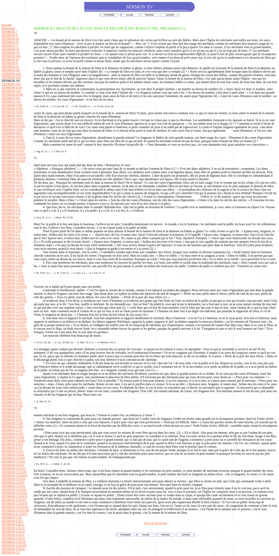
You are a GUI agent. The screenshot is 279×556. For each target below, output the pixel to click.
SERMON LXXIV (13, 283)
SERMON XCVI (12, 364)
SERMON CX (11, 412)
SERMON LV (11, 217)
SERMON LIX (11, 231)
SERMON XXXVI (13, 154)
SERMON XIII (11, 74)
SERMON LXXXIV (14, 322)
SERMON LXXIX (13, 304)
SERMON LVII (11, 224)
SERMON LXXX (13, 308)
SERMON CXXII (13, 454)
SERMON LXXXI (13, 311)
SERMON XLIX (12, 196)
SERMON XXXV (13, 150)
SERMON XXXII (13, 140)
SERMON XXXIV (13, 147)
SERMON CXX (12, 447)
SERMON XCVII (13, 367)
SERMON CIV (11, 392)
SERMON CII (11, 385)
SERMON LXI (11, 238)
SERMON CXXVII (14, 472)
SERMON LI (10, 203)
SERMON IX (10, 60)
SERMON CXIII (12, 423)
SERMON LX (11, 234)
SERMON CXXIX (13, 479)
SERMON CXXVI (13, 468)
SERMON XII (11, 70)
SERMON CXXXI (13, 486)
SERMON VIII (11, 56)
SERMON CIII (11, 388)
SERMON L (10, 199)
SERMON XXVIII (13, 126)
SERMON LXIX (12, 266)
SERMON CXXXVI (14, 503)
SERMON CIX (11, 409)
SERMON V (10, 46)
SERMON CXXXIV (14, 496)
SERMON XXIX (12, 129)
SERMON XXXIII (13, 143)
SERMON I (9, 32)
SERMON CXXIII (13, 458)
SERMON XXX (12, 133)
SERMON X (10, 63)
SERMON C (10, 378)
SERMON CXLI (12, 521)
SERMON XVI (11, 84)
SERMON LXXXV (14, 325)
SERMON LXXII (13, 276)
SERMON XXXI (12, 136)
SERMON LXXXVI (14, 329)
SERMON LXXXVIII (15, 336)
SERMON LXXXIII (14, 318)
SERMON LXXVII (14, 297)
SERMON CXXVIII (14, 475)
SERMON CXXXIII (14, 493)
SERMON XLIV (12, 178)
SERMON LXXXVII (15, 332)
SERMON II (10, 35)
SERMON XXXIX (13, 161)
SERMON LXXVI (13, 294)
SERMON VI (10, 49)
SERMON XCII (12, 350)
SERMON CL (11, 552)
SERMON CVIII (12, 405)
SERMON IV (10, 42)
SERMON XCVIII (13, 371)
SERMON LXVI (12, 255)
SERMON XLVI (12, 185)
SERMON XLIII (12, 175)
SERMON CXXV (13, 465)
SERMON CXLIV (13, 531)
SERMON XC (11, 343)
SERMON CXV (12, 430)
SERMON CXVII (13, 437)
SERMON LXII (12, 241)
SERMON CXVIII (13, 440)
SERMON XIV (11, 77)
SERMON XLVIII (13, 192)
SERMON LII (10, 206)
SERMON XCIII (12, 353)
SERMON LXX (12, 269)
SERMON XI (10, 67)
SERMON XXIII (12, 108)
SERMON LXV (12, 252)
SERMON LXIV (12, 248)
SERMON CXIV (12, 426)
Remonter (8, 28)
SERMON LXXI (12, 273)
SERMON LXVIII (13, 262)
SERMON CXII (12, 419)
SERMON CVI (11, 398)
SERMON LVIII (12, 227)
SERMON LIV (11, 213)
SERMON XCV (12, 360)
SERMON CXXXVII (15, 507)
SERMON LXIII (12, 245)
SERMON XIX (11, 91)
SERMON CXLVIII (14, 545)
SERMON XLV (12, 182)
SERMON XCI (11, 346)
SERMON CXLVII (14, 542)
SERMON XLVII (12, 189)
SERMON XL (11, 164)
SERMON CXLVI (13, 538)
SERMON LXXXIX (14, 339)
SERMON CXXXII (14, 489)
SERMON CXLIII (13, 528)
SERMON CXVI (12, 433)
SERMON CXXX (13, 482)
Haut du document (155, 523)
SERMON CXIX (12, 444)
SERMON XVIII (12, 94)
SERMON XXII (12, 105)
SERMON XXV (12, 115)
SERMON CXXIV (13, 461)
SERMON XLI (11, 168)
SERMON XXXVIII (14, 287)
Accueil (7, 25)
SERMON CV (11, 395)
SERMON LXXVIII (14, 301)
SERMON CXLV (13, 535)
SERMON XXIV (12, 112)
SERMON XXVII (13, 122)
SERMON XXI (11, 101)
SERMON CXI (11, 416)
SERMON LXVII (13, 259)
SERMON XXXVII (14, 157)
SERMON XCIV (12, 357)
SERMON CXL (12, 517)
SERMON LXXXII (14, 315)
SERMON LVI (11, 220)
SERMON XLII (12, 171)
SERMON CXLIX (13, 549)
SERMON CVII (12, 402)
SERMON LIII (11, 210)
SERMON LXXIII (13, 280)
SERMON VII (11, 53)
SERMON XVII (12, 87)
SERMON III (10, 39)
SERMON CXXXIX (14, 514)
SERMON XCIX (12, 374)
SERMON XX (11, 98)
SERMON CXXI (12, 451)
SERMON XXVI (12, 119)
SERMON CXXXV (14, 500)
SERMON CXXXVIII (15, 510)
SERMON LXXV (13, 290)
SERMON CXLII (13, 524)
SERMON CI (10, 381)
